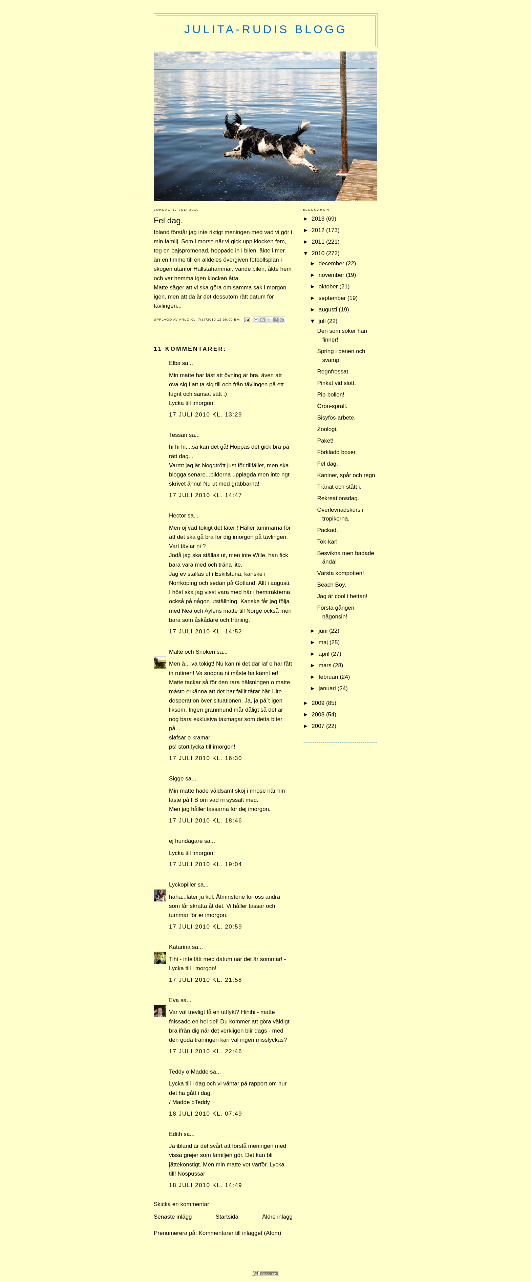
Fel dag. (327, 464)
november (332, 275)
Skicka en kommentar (181, 1204)
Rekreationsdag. (338, 498)
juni (324, 631)
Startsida (227, 1217)
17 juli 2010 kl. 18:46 (205, 820)
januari (328, 688)
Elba (174, 363)
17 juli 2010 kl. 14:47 (205, 495)
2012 (319, 230)
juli (323, 321)
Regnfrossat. (333, 371)
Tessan (178, 435)
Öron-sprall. (332, 406)
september (333, 298)
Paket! (325, 440)
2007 (319, 726)
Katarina (179, 947)
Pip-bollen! (330, 394)
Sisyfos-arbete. (336, 417)
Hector (177, 515)
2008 (319, 714)
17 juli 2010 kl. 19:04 (205, 864)
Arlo (185, 319)
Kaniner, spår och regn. (347, 475)
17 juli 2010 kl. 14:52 (205, 631)
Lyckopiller (182, 884)
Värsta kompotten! (340, 573)
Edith (175, 1134)
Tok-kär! (327, 541)
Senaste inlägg (173, 1217)
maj (324, 642)
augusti (329, 309)
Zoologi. (327, 429)
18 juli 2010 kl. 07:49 (205, 1114)
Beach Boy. (331, 585)
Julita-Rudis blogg (265, 29)
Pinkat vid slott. (336, 383)
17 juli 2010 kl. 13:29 (205, 414)
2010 (319, 253)
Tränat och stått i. (339, 487)
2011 (319, 242)
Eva (174, 1000)
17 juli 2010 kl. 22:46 (205, 1051)
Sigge (176, 778)
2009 (319, 703)
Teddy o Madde (188, 1072)
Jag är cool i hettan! (342, 596)
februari (329, 677)
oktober (329, 286)
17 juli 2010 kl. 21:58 (205, 980)
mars (326, 665)
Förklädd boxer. (337, 452)
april (325, 654)
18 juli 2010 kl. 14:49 (205, 1185)
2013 (319, 219)
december (332, 263)
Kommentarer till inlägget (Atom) (239, 1233)
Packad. (327, 530)
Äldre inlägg (277, 1217)
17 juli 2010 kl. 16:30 (205, 758)
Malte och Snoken (192, 652)
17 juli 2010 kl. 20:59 (205, 926)
